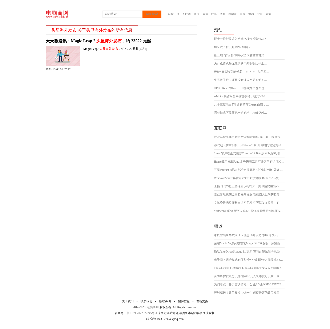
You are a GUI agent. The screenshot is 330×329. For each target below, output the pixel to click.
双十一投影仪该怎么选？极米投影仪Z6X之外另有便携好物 (242, 38)
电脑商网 (153, 307)
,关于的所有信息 (91, 30)
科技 (171, 14)
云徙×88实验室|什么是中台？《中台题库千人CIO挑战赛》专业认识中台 (242, 71)
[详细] (143, 49)
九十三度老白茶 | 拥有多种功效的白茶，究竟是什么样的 (242, 104)
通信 (196, 14)
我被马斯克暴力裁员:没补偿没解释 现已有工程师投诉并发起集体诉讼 (249, 137)
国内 (242, 14)
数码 (214, 14)
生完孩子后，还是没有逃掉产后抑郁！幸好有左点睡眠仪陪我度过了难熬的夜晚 (242, 80)
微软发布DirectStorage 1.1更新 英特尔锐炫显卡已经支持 (249, 251)
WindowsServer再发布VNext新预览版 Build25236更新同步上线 (249, 178)
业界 (259, 14)
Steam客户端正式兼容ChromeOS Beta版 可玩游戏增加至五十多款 (249, 153)
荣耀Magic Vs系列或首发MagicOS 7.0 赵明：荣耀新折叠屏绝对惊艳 (249, 243)
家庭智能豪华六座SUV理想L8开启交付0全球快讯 (246, 235)
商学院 (232, 14)
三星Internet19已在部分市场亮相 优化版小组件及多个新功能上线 (249, 170)
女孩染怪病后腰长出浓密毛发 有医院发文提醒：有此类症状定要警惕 (249, 202)
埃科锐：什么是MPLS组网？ (232, 47)
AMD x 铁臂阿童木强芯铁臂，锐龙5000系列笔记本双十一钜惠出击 (242, 96)
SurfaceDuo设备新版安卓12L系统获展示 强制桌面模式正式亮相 (249, 211)
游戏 (222, 14)
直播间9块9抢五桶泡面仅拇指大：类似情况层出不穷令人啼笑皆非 (249, 186)
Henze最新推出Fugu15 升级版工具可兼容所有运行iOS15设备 (249, 161)
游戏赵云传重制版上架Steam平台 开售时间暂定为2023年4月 (249, 145)
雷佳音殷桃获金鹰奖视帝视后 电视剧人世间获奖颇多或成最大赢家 (249, 194)
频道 (268, 14)
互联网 (186, 14)
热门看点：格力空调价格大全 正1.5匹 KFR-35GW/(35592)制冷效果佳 (249, 284)
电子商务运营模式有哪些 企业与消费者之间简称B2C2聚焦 (249, 259)
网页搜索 (152, 14)
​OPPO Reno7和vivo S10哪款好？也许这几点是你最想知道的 (242, 88)
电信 (205, 14)
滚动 (251, 14)
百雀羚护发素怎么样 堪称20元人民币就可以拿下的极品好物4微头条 (249, 276)
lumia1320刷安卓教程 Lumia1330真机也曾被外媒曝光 (248, 268)
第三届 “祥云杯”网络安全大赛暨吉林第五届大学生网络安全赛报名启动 (242, 55)
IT (178, 14)
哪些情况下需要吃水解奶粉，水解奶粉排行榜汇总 (242, 112)
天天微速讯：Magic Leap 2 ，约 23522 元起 (98, 41)
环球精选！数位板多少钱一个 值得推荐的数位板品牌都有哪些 (249, 292)
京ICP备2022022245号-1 (141, 313)
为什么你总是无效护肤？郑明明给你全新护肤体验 (242, 63)
